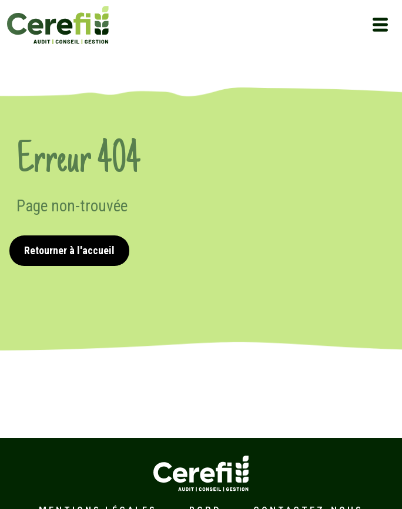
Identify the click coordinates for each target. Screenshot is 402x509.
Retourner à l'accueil (69, 250)
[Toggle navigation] (380, 25)
